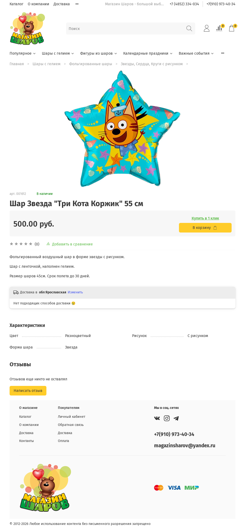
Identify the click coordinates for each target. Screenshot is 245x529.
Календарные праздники (148, 53)
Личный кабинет (71, 417)
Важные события (196, 53)
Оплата (63, 441)
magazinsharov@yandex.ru (184, 446)
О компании (38, 4)
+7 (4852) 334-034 (184, 4)
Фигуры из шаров (98, 53)
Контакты (26, 441)
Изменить (75, 292)
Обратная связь (71, 425)
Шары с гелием (58, 53)
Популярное (23, 53)
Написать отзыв (28, 390)
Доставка (62, 4)
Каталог (16, 4)
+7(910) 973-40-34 (220, 4)
